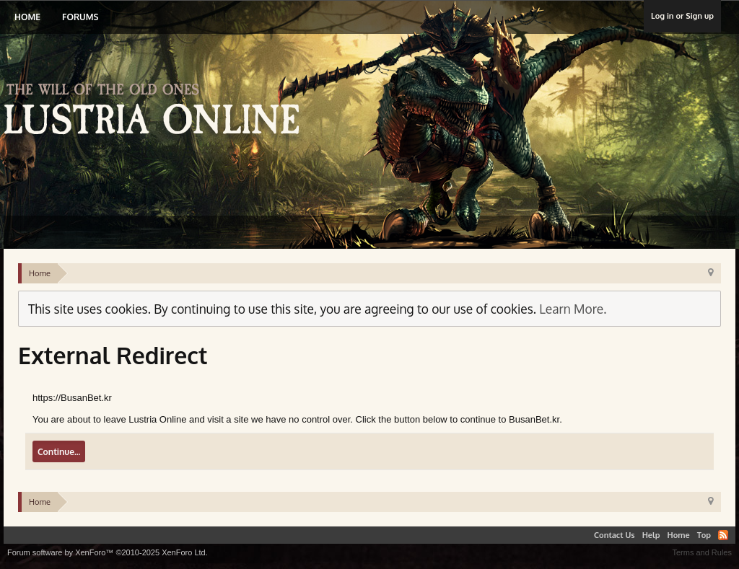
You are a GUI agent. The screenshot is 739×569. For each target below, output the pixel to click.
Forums (80, 17)
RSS (723, 535)
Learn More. (572, 309)
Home (27, 17)
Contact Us (614, 535)
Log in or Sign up (682, 16)
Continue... (59, 451)
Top (704, 535)
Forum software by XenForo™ (107, 552)
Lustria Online (157, 111)
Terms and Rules (702, 552)
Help (651, 535)
